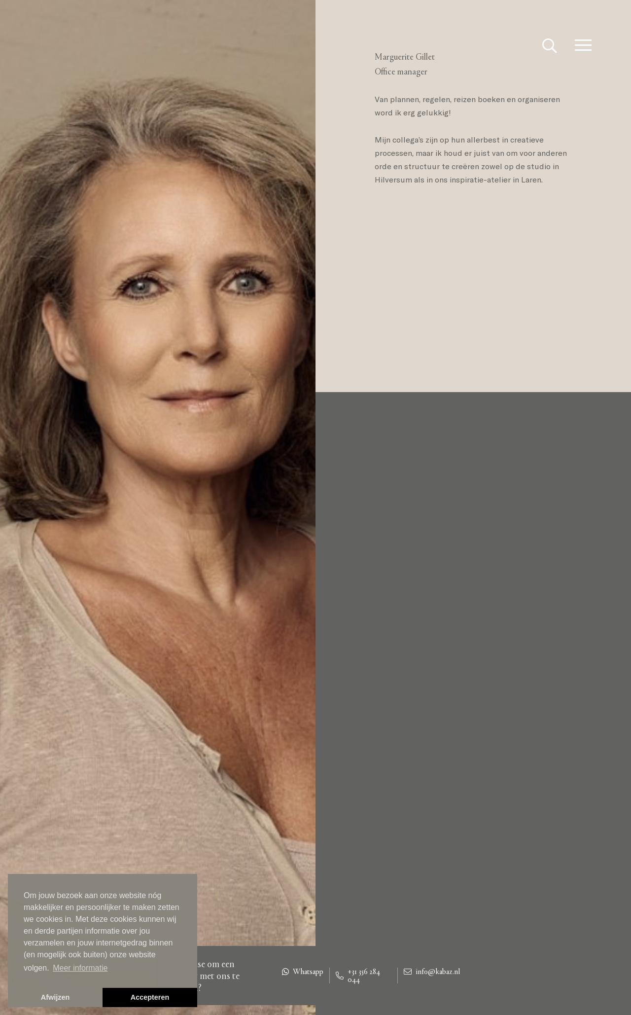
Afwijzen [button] (55, 997)
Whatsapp (302, 972)
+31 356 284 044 (358, 975)
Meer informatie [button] (80, 968)
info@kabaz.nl (432, 972)
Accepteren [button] (150, 997)
